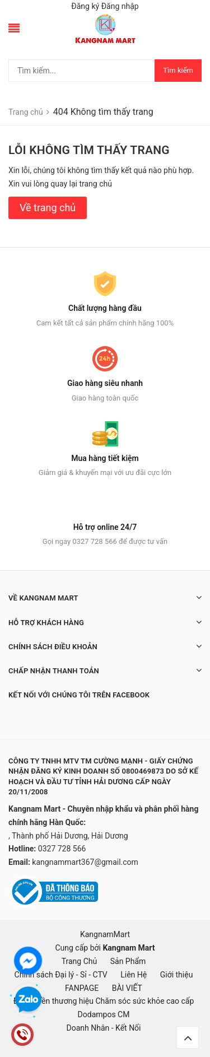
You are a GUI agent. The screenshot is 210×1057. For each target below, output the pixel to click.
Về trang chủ (48, 207)
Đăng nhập (120, 6)
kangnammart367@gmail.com (85, 862)
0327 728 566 (62, 848)
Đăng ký (85, 6)
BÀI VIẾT (127, 988)
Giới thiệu (176, 974)
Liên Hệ (133, 974)
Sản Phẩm (128, 961)
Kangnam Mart (128, 947)
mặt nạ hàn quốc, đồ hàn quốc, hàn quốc (71, 1041)
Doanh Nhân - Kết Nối (103, 1027)
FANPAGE (82, 988)
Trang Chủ (79, 961)
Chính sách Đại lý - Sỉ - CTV (61, 974)
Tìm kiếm (178, 70)
